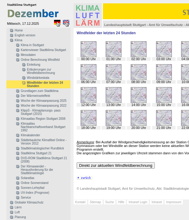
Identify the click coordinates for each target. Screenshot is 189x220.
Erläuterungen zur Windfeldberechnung (41, 71)
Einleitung (33, 64)
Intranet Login (138, 202)
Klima (18, 40)
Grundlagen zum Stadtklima (39, 91)
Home (19, 30)
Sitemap (95, 202)
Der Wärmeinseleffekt (35, 95)
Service (26, 197)
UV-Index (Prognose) (35, 192)
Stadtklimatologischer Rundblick (42, 148)
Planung (20, 217)
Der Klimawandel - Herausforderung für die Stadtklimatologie (37, 170)
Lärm (18, 207)
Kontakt (80, 202)
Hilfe (121, 202)
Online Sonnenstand (35, 183)
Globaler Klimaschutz (29, 202)
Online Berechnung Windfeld (40, 59)
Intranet (156, 202)
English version (25, 35)
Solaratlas (27, 178)
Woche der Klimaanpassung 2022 (44, 105)
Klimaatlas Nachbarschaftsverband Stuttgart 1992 (43, 127)
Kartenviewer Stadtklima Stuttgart (43, 50)
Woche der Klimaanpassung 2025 (44, 100)
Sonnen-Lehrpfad (32, 187)
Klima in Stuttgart (32, 45)
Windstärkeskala (38, 77)
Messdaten (28, 55)
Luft (17, 212)
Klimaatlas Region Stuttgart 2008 (43, 118)
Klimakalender (30, 135)
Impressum (173, 202)
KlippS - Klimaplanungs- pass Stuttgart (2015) (41, 112)
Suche (109, 202)
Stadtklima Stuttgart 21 (36, 153)
